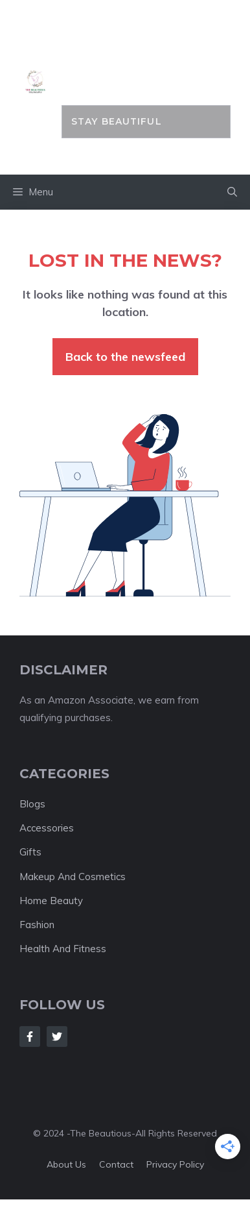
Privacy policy (175, 1164)
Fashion (36, 924)
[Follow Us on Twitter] (57, 1036)
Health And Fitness (62, 948)
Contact (116, 1164)
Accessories (46, 828)
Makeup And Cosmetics (72, 876)
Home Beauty (51, 900)
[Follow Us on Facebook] (29, 1036)
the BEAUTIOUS (146, 60)
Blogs (32, 804)
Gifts (30, 852)
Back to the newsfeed (125, 356)
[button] (232, 192)
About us (66, 1164)
